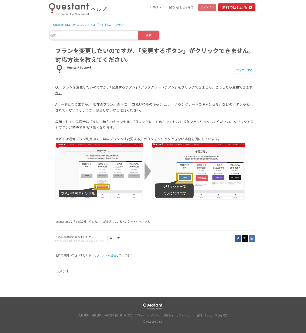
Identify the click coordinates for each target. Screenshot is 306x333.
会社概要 (83, 315)
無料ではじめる (234, 7)
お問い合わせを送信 (181, 7)
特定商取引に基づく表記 (118, 315)
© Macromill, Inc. (153, 321)
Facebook (238, 238)
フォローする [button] (244, 70)
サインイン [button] (207, 7)
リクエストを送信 (105, 255)
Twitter (245, 238)
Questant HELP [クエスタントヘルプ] (76, 24)
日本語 (154, 7)
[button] (110, 238)
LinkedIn (252, 238)
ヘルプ (99, 9)
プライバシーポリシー (148, 315)
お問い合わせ (204, 315)
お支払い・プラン (113, 24)
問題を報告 (221, 315)
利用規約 (96, 315)
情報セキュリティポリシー (178, 315)
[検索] (94, 35)
